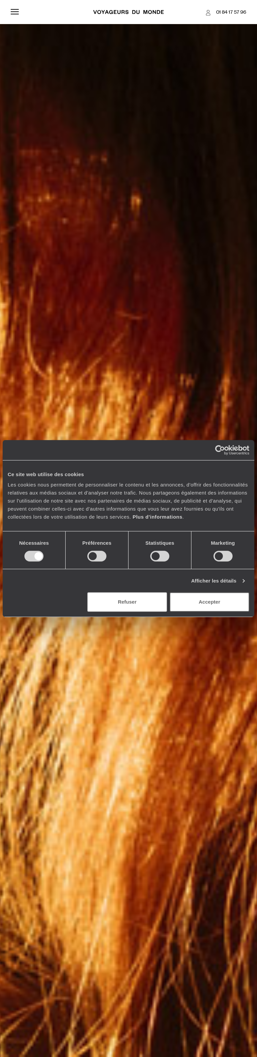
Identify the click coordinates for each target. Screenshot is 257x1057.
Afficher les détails (213, 581)
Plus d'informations (157, 517)
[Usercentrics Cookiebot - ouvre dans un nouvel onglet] (220, 450)
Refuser (127, 602)
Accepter (209, 602)
